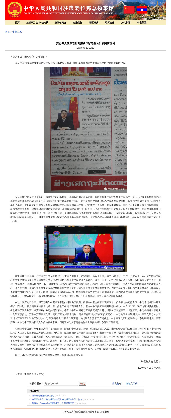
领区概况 (93, 22)
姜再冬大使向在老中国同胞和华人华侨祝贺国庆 (53, 403)
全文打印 (117, 383)
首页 (17, 22)
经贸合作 (109, 22)
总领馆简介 (60, 22)
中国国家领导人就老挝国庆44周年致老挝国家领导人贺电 (57, 399)
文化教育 (125, 22)
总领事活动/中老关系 (37, 22)
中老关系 (141, 22)
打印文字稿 (131, 383)
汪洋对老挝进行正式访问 (43, 395)
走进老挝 (77, 22)
